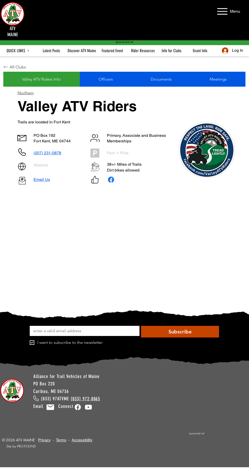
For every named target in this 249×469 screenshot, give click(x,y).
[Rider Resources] (143, 51)
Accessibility (82, 440)
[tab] (41, 79)
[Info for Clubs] (171, 51)
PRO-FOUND (26, 446)
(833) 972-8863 (85, 399)
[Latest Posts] (51, 51)
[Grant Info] (200, 51)
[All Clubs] (21, 67)
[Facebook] (111, 180)
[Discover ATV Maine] (82, 51)
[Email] (83, 330)
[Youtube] (88, 407)
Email (41, 406)
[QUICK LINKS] (18, 51)
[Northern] (34, 93)
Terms (61, 440)
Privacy (44, 440)
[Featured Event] (112, 51)
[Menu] (228, 11)
